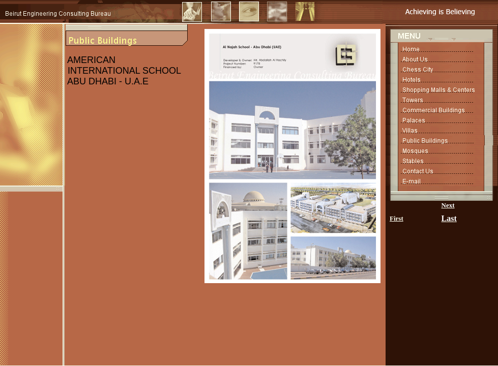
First (396, 218)
